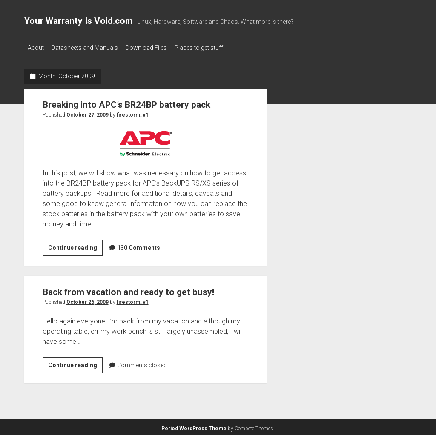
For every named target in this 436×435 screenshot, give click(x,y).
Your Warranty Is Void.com (78, 21)
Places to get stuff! (210, 47)
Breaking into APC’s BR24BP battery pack (126, 102)
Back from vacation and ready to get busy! (128, 290)
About (36, 47)
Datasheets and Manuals (88, 47)
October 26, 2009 (87, 300)
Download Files (153, 47)
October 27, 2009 (87, 113)
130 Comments (138, 245)
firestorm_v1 (133, 113)
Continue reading (75, 247)
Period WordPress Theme (194, 426)
